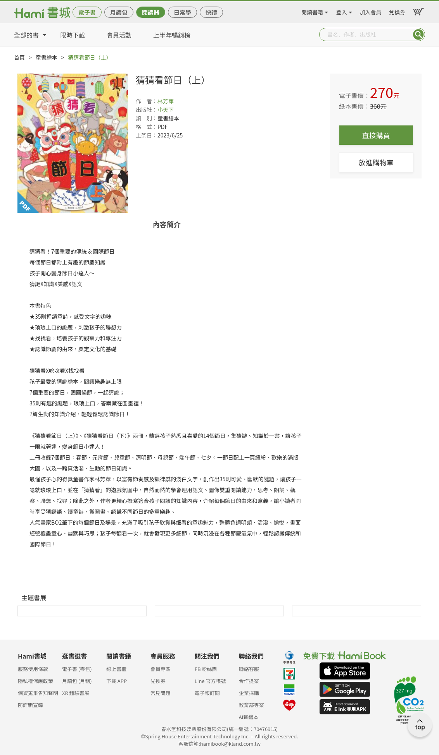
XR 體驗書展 (76, 693)
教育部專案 (251, 705)
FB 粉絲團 (206, 669)
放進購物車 (376, 162)
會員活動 (119, 34)
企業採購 (249, 693)
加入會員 (371, 11)
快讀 (211, 12)
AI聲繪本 (249, 717)
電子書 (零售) (77, 669)
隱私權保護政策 (35, 681)
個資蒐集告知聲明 (38, 693)
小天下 (165, 109)
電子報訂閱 (207, 693)
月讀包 (119, 12)
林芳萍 (165, 101)
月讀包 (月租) (77, 681)
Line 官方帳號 (210, 681)
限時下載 (72, 34)
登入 (341, 11)
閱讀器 (150, 12)
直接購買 (376, 135)
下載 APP (116, 681)
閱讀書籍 (312, 11)
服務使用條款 (33, 669)
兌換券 (397, 11)
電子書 (87, 12)
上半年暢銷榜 (171, 34)
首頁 (19, 57)
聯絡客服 (249, 669)
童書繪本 (46, 57)
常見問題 (160, 693)
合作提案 (249, 681)
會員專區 (160, 669)
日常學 (182, 12)
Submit (418, 34)
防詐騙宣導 (30, 705)
